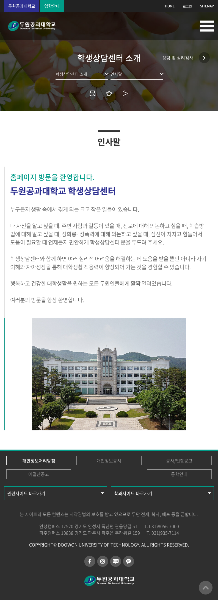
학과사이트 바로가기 (133, 493)
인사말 (116, 74)
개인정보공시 (108, 460)
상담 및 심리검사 (177, 57)
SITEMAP (207, 6)
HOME (170, 6)
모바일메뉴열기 (207, 26)
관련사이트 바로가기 (26, 493)
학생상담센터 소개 (71, 74)
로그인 (187, 6)
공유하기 (125, 93)
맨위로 (206, 588)
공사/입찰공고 (179, 460)
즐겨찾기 (109, 93)
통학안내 (179, 474)
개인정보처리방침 (38, 460)
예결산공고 (38, 474)
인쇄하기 (92, 93)
